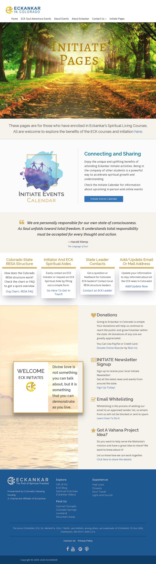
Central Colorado (66, 506)
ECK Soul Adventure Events (36, 18)
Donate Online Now (108, 348)
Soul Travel (99, 491)
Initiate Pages (116, 18)
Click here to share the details (114, 459)
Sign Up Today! (106, 387)
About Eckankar (80, 18)
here (138, 131)
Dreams (97, 488)
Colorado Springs (66, 509)
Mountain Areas (65, 516)
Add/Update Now (136, 286)
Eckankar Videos (66, 494)
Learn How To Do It (108, 418)
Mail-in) (132, 348)
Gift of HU (62, 484)
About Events (61, 18)
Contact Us (99, 18)
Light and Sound (102, 495)
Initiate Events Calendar (103, 198)
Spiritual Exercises (67, 491)
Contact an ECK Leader (97, 290)
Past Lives (98, 484)
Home (14, 18)
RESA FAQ (27, 291)
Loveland (61, 513)
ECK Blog (61, 488)
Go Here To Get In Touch (58, 292)
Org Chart (13, 291)
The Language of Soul (78, 246)
